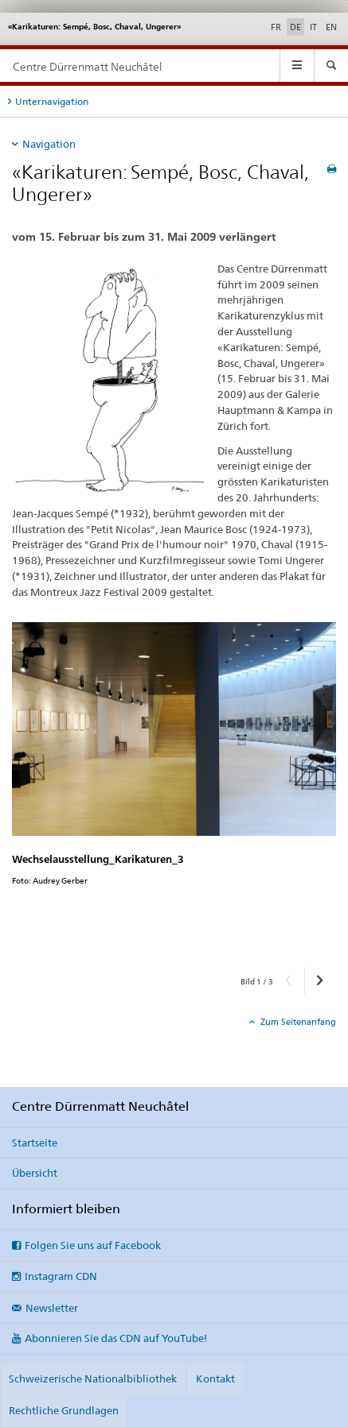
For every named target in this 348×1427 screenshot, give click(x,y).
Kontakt (215, 1378)
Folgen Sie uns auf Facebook (93, 1245)
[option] (174, 789)
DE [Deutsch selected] (295, 27)
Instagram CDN (61, 1276)
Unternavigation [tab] (51, 101)
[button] (288, 980)
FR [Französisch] (276, 27)
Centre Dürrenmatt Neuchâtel (87, 66)
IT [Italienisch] (313, 27)
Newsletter (51, 1307)
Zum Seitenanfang (297, 1021)
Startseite (34, 1142)
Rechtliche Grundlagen (64, 1410)
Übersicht (34, 1172)
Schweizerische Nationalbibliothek (93, 1378)
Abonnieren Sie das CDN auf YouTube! (116, 1338)
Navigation (49, 143)
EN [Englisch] (331, 27)
